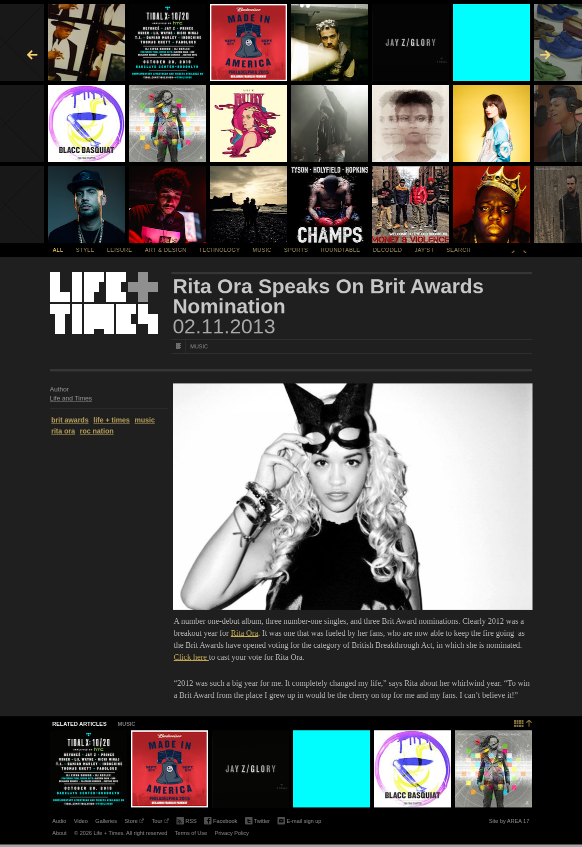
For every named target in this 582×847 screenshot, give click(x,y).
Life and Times (71, 398)
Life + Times (104, 303)
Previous (513, 250)
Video (81, 821)
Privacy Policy (231, 833)
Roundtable (340, 250)
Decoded (387, 250)
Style (85, 250)
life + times (112, 420)
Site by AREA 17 (509, 822)
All (58, 250)
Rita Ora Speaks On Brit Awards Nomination (328, 296)
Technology (219, 250)
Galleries (106, 821)
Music (262, 250)
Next (525, 250)
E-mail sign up (300, 819)
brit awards (70, 420)
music (144, 420)
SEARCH (458, 250)
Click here (191, 657)
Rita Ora (244, 633)
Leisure (119, 250)
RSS (186, 819)
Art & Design (165, 250)
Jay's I (424, 250)
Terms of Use (191, 833)
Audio (59, 821)
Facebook (220, 821)
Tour (160, 822)
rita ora (63, 431)
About (59, 833)
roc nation (97, 431)
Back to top (523, 722)
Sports (296, 250)
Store (134, 822)
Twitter (257, 821)
